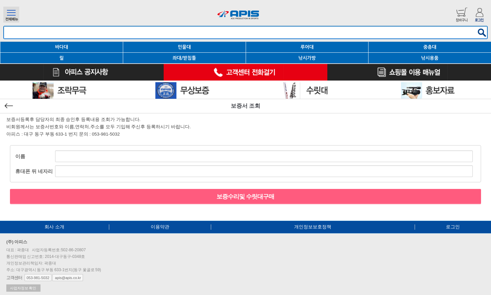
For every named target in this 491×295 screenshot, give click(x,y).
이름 (20, 156)
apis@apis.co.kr (67, 278)
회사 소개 (54, 226)
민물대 (184, 47)
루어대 (306, 47)
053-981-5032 (38, 278)
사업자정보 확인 (23, 288)
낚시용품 (430, 58)
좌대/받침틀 (184, 58)
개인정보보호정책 (312, 226)
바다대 (61, 47)
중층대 (429, 47)
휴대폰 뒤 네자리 (34, 171)
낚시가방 (307, 58)
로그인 (453, 226)
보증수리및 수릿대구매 (245, 196)
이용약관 (160, 226)
